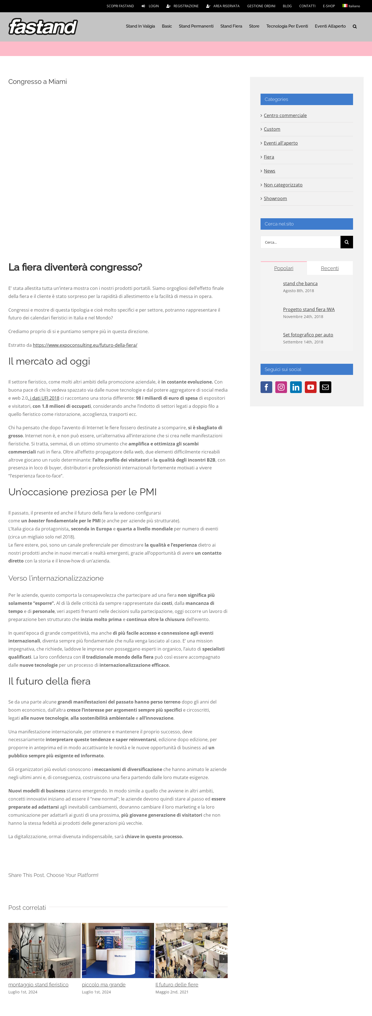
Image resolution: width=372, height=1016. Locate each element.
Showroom (275, 198)
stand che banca (300, 283)
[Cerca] (347, 242)
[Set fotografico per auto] (272, 336)
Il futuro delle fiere (176, 985)
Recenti (330, 268)
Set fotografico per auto (308, 335)
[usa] (118, 172)
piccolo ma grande (104, 985)
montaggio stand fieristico (38, 985)
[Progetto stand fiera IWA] (272, 310)
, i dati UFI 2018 (43, 398)
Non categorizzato (283, 185)
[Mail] (325, 387)
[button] (355, 26)
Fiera (269, 157)
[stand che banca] (272, 284)
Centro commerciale (285, 115)
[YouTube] (311, 387)
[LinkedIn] (296, 387)
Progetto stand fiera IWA (309, 309)
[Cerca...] (301, 242)
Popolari (283, 268)
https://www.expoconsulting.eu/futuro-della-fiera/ (85, 345)
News (269, 171)
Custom (272, 129)
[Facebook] (266, 387)
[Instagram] (281, 387)
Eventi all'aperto (281, 143)
